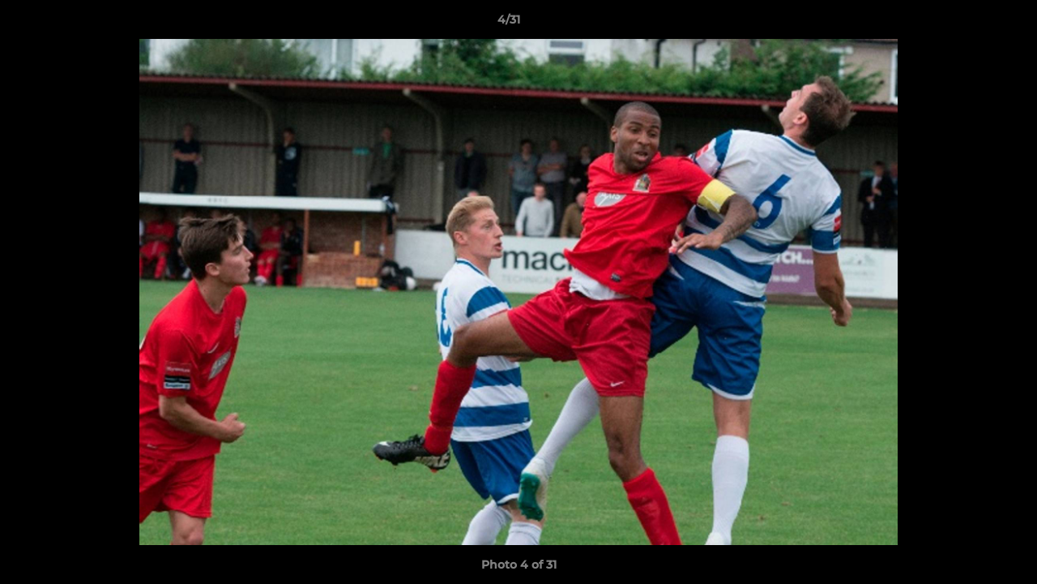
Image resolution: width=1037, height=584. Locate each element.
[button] (969, 23)
